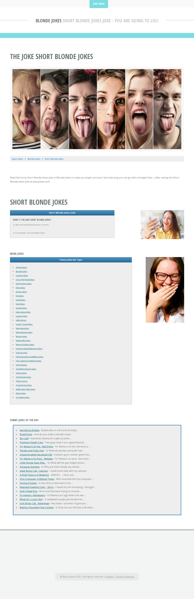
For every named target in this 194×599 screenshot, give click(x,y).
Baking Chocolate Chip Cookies (37, 507)
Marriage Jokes (22, 328)
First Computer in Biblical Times (37, 479)
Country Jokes (22, 275)
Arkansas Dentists (30, 466)
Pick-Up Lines (21, 352)
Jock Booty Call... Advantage (34, 503)
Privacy (109, 576)
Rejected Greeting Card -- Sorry (37, 487)
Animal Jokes (21, 267)
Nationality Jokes (23, 340)
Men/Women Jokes (24, 332)
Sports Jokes (21, 373)
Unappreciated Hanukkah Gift (36, 454)
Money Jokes (21, 336)
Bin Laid (24, 438)
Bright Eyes (26, 434)
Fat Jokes (20, 295)
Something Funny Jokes (26, 369)
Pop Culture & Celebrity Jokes (28, 360)
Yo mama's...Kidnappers (32, 495)
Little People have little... (33, 462)
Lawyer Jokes (21, 316)
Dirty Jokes (20, 287)
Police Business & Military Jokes (29, 356)
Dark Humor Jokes (24, 283)
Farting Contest (28, 483)
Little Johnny (21, 320)
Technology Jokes (23, 377)
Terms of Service (125, 576)
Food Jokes (20, 300)
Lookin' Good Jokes (24, 324)
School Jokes (21, 365)
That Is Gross (21, 381)
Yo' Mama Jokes (23, 397)
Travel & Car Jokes (24, 385)
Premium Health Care (31, 442)
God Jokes (20, 304)
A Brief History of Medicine (34, 475)
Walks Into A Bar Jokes (25, 389)
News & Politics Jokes (25, 344)
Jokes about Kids (23, 312)
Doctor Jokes (21, 291)
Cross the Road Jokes (25, 279)
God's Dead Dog (28, 491)
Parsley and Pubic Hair (32, 450)
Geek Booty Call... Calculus (34, 470)
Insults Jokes (21, 308)
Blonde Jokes (49, 20)
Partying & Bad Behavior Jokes (29, 348)
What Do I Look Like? (31, 499)
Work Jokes (21, 393)
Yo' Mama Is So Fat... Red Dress (36, 446)
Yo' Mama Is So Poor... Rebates (36, 458)
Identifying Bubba (29, 430)
